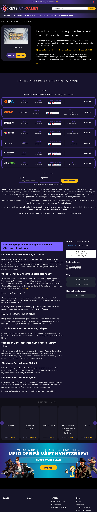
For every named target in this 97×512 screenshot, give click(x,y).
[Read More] (64, 63)
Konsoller (30, 16)
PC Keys (8, 16)
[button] (2, 406)
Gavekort (18, 16)
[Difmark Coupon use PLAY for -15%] (48, 218)
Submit (48, 450)
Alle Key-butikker (66, 16)
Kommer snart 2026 (58, 484)
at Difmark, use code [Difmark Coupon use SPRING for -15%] (45, 2)
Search (91, 8)
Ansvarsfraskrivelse (83, 490)
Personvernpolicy (82, 496)
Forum (53, 16)
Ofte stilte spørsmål (58, 490)
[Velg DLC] (48, 90)
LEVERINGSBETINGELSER (83, 493)
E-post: (21, 178)
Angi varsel (69, 180)
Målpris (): (44, 178)
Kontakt (78, 484)
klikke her (25, 271)
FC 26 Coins (43, 16)
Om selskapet (80, 487)
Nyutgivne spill (56, 487)
